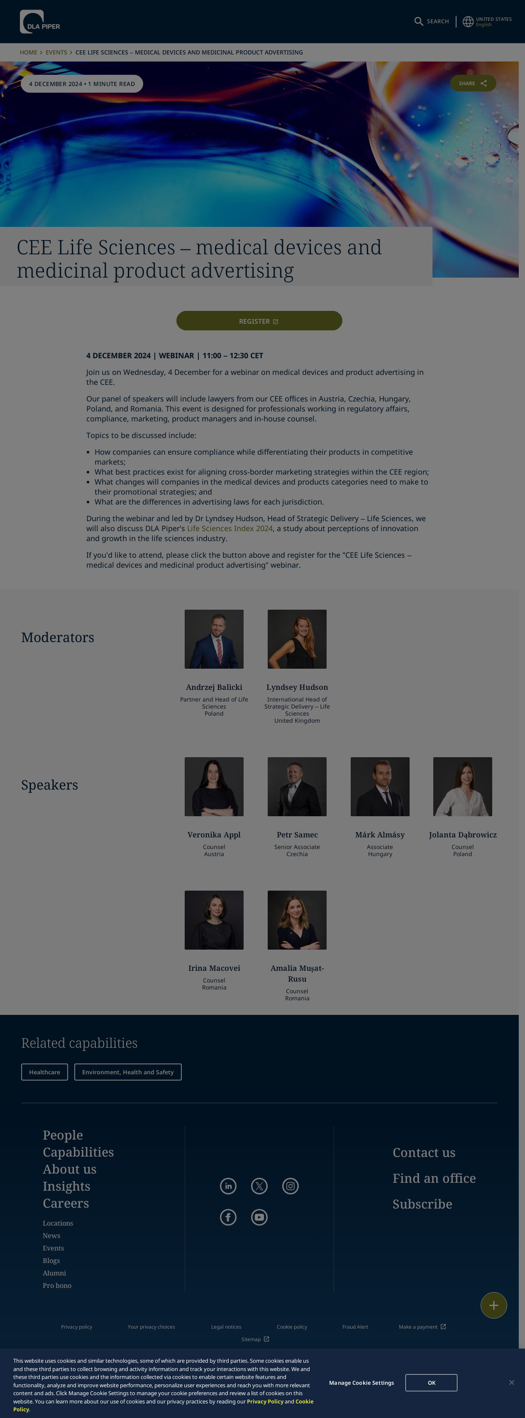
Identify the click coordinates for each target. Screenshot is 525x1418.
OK (431, 1382)
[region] (262, 1383)
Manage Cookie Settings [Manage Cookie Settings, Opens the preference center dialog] (361, 1382)
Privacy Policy (265, 1401)
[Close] (512, 1382)
